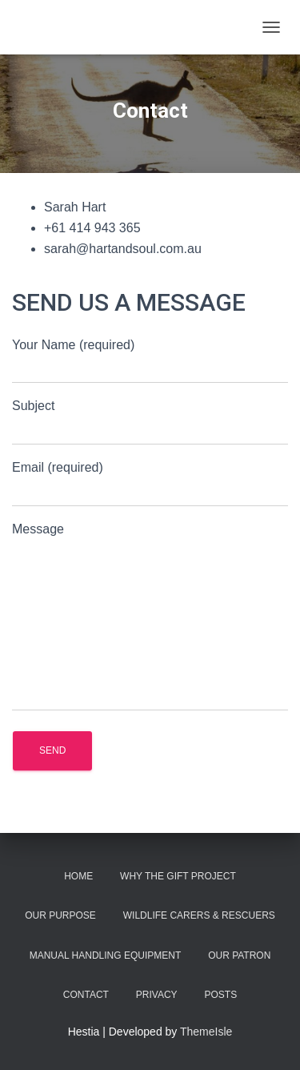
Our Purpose (60, 915)
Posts (221, 994)
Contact (86, 994)
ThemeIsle (206, 1031)
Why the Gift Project (178, 876)
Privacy (157, 994)
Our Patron (239, 955)
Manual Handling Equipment (106, 955)
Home (78, 876)
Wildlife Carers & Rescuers (199, 915)
